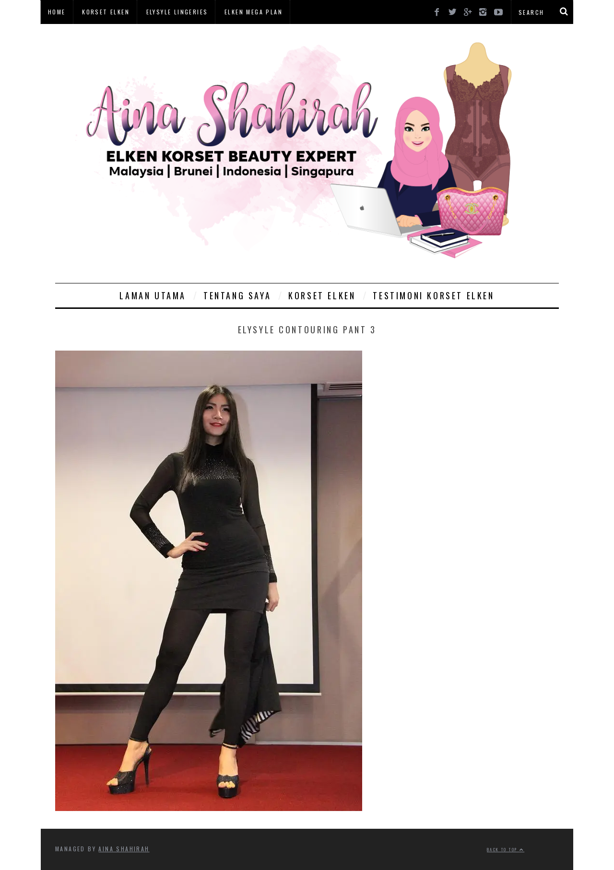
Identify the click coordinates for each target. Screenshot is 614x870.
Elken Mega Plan (253, 12)
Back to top (505, 849)
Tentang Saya (237, 295)
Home (57, 12)
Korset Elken (106, 12)
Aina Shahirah (123, 849)
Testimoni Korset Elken (433, 295)
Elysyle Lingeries (177, 12)
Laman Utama (152, 295)
